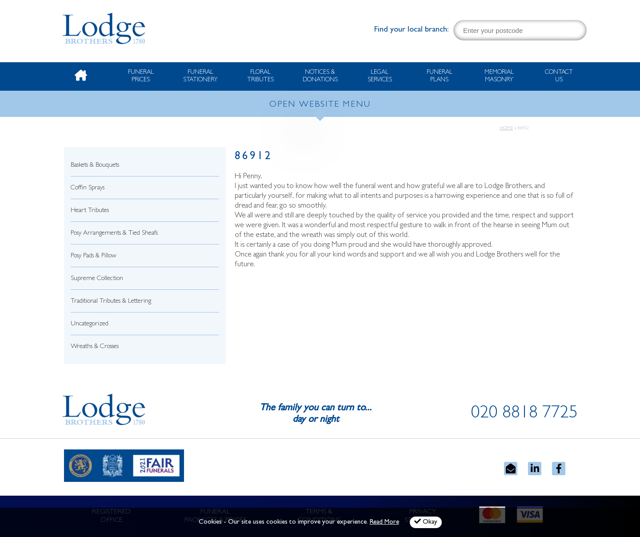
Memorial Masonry (499, 76)
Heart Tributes (90, 211)
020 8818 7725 (524, 414)
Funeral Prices (141, 76)
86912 (253, 157)
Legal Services (380, 76)
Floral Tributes (260, 76)
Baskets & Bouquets (95, 165)
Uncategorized (89, 324)
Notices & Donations (320, 76)
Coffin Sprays (87, 188)
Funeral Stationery (200, 76)
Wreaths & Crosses (95, 347)
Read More (384, 522)
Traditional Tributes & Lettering (111, 301)
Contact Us (559, 76)
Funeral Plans (439, 76)
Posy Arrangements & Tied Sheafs (114, 233)
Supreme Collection (97, 279)
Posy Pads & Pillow (93, 256)
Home (506, 128)
